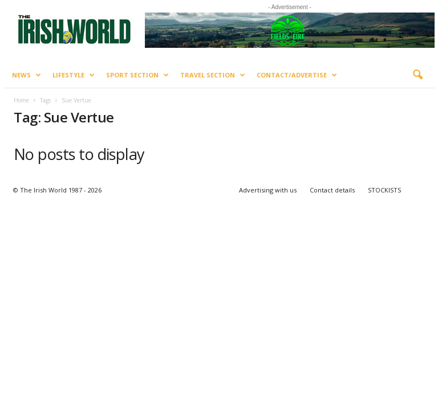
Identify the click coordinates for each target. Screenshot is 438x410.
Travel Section (212, 75)
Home (21, 100)
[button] (417, 75)
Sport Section (137, 75)
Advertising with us (268, 190)
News (26, 75)
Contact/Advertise (297, 75)
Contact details (332, 190)
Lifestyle (73, 75)
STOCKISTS (384, 190)
